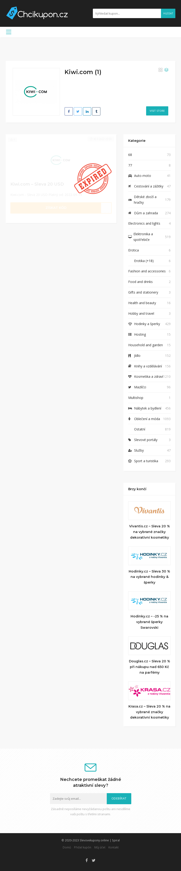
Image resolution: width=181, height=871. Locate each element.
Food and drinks (140, 281)
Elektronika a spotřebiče (143, 237)
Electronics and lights (144, 223)
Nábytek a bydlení (147, 408)
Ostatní (139, 429)
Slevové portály (145, 439)
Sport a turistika (146, 461)
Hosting (140, 334)
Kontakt (113, 847)
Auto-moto (142, 175)
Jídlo (137, 355)
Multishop (135, 397)
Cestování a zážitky (148, 186)
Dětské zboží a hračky (145, 200)
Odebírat (119, 798)
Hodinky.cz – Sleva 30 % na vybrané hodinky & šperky (149, 577)
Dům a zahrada (146, 213)
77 (130, 165)
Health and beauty (142, 303)
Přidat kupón (82, 847)
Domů (67, 847)
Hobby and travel (141, 313)
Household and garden (145, 345)
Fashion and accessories (147, 271)
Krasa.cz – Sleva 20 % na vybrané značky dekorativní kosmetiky (149, 712)
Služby (139, 450)
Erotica (133, 250)
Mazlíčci (140, 387)
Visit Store (157, 110)
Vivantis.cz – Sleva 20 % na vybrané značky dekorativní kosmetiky (149, 532)
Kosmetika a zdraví (148, 376)
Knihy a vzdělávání (148, 366)
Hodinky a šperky (147, 324)
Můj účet (99, 847)
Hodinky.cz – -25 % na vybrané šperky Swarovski (149, 622)
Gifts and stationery (143, 292)
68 (130, 154)
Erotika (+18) (144, 261)
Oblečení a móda (147, 419)
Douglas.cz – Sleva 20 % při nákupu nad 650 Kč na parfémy (149, 667)
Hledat (168, 13)
